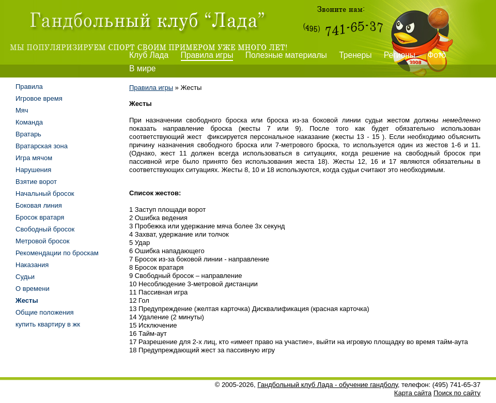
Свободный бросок (45, 229)
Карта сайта (412, 393)
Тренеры (355, 55)
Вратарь (28, 134)
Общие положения (45, 312)
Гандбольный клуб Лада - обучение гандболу (327, 385)
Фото (436, 55)
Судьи (25, 277)
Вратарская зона (42, 146)
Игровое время (39, 98)
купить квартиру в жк (48, 324)
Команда (29, 122)
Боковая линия (39, 205)
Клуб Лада (148, 55)
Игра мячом (34, 158)
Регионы (399, 55)
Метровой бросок (43, 241)
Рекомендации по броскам (57, 253)
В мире (142, 68)
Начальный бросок (45, 193)
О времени (33, 288)
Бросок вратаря (40, 217)
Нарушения (33, 170)
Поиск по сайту (457, 393)
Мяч (22, 110)
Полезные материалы (286, 55)
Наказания (32, 265)
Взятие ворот (36, 181)
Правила (29, 86)
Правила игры (207, 55)
